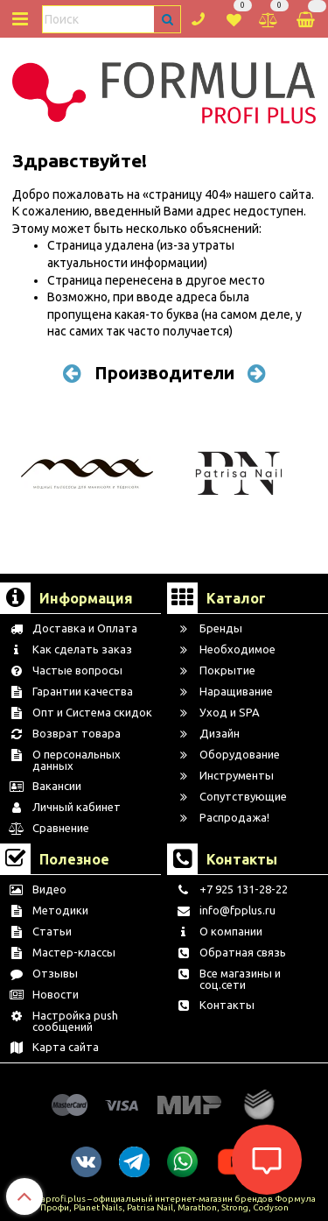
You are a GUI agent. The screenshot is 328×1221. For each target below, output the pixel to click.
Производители (164, 373)
